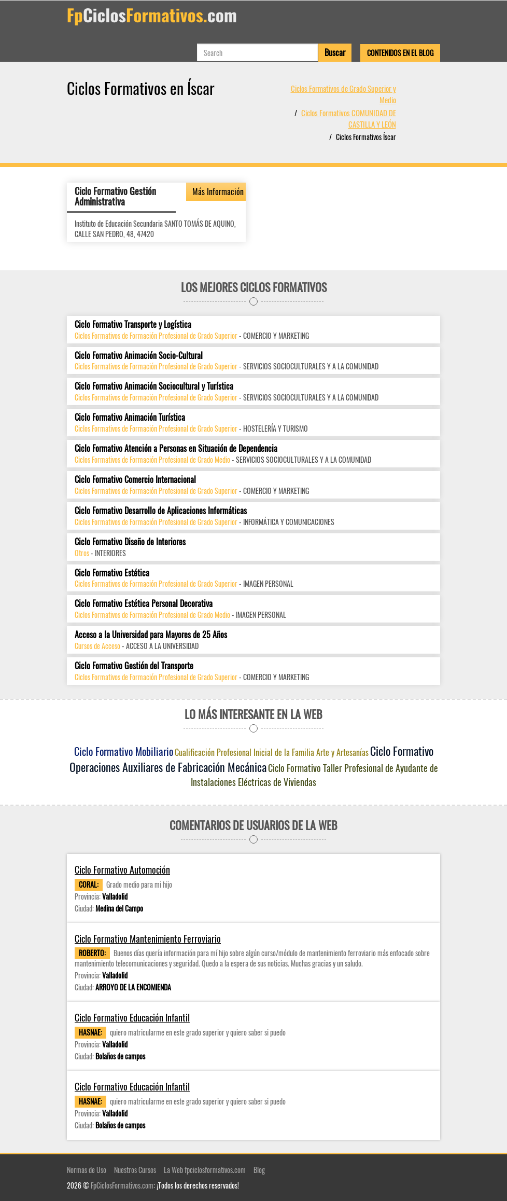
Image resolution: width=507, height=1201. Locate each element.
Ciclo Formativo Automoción (122, 869)
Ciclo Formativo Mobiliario (123, 751)
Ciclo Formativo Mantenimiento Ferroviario (148, 938)
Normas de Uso (86, 1169)
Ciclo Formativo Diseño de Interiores (130, 542)
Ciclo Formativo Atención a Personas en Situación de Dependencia (176, 448)
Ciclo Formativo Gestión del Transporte (134, 666)
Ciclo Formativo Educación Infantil (132, 1017)
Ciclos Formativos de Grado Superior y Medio (343, 93)
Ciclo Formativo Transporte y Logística (133, 324)
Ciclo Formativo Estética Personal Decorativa (144, 604)
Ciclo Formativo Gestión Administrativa (115, 196)
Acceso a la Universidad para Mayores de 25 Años (151, 635)
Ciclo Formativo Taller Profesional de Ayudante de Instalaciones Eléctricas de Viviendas (314, 774)
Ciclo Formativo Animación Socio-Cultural (139, 356)
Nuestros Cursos (135, 1169)
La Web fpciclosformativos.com (205, 1169)
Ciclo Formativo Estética (112, 572)
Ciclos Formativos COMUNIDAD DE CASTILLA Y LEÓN (348, 118)
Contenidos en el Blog (400, 52)
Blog (259, 1169)
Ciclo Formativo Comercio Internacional (135, 480)
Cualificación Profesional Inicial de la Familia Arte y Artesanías (272, 752)
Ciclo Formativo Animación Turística (130, 417)
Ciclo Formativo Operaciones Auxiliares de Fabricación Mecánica (251, 758)
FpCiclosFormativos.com (122, 1185)
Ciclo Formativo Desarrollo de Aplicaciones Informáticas (161, 511)
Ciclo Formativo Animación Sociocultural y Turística (154, 386)
